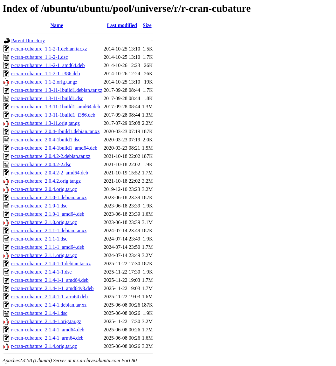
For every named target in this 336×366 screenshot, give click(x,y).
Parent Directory (28, 40)
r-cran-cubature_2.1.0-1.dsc (39, 205)
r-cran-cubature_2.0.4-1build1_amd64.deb (54, 148)
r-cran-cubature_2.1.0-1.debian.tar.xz (48, 197)
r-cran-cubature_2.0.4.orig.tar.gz (44, 189)
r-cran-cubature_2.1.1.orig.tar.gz (44, 255)
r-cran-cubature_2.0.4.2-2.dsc (41, 164)
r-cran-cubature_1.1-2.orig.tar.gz (44, 82)
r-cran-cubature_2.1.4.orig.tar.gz (44, 346)
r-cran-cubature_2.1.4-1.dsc (39, 313)
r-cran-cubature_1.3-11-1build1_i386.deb (53, 115)
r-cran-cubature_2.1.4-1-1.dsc (41, 271)
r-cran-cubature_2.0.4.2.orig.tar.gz (46, 181)
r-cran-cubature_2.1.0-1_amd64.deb (47, 214)
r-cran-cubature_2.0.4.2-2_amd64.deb (49, 172)
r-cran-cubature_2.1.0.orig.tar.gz (44, 222)
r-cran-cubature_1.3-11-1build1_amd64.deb (55, 106)
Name (56, 25)
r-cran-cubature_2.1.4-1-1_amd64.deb (50, 280)
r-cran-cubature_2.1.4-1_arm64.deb (47, 338)
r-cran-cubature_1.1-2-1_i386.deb (45, 73)
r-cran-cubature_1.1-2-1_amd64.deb (48, 65)
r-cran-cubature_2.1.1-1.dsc (39, 238)
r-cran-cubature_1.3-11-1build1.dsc (47, 98)
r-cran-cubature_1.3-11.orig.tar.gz (45, 123)
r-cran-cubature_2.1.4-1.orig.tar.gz (46, 321)
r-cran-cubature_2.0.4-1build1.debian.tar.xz (55, 131)
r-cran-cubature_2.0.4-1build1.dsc (45, 139)
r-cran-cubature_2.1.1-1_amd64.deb (47, 247)
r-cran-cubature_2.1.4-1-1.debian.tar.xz (51, 263)
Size (147, 25)
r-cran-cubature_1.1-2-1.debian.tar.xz (49, 48)
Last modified (122, 25)
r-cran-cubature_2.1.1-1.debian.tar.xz (48, 230)
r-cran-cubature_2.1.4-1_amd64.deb (47, 329)
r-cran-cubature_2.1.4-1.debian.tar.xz (48, 305)
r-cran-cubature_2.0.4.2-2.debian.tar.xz (50, 156)
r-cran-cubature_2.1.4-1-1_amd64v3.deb (52, 288)
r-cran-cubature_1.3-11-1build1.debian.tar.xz (56, 90)
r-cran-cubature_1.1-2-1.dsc (39, 57)
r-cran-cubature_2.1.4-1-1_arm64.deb (49, 296)
